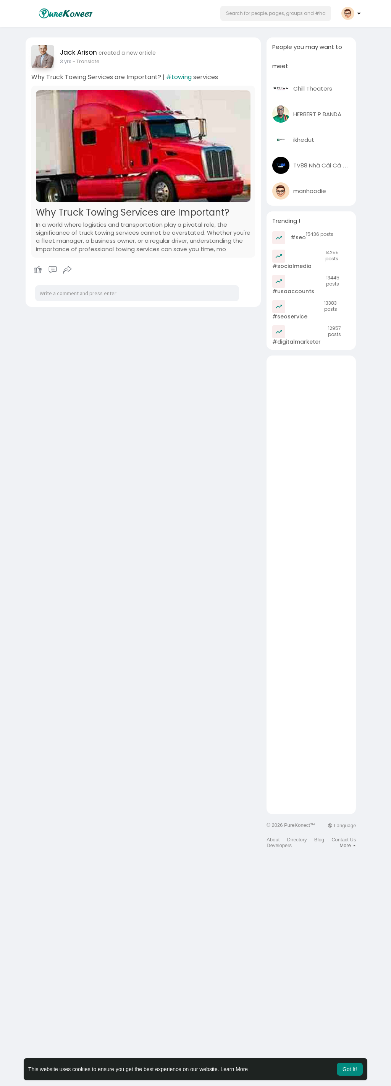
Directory (297, 839)
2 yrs (65, 61)
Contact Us (343, 839)
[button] (275, 13)
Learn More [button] (234, 1069)
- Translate (86, 61)
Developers (279, 845)
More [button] (347, 845)
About (273, 839)
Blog (319, 839)
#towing (179, 77)
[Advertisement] (311, 470)
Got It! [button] (350, 1069)
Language (342, 825)
